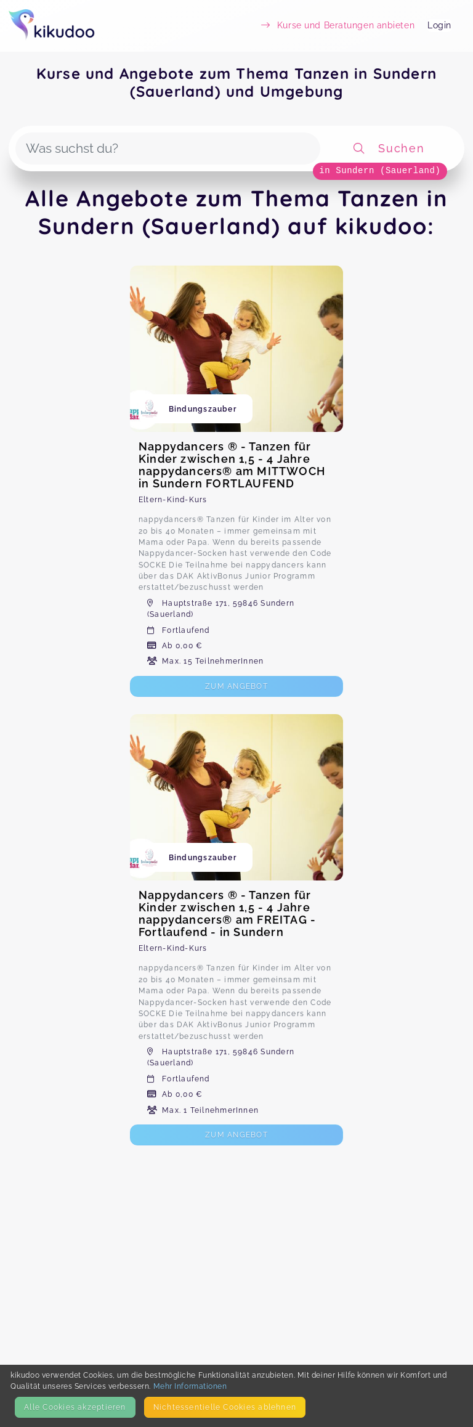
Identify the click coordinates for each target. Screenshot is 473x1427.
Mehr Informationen (190, 1386)
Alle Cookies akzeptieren (75, 1407)
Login (439, 25)
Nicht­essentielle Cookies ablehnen (224, 1407)
